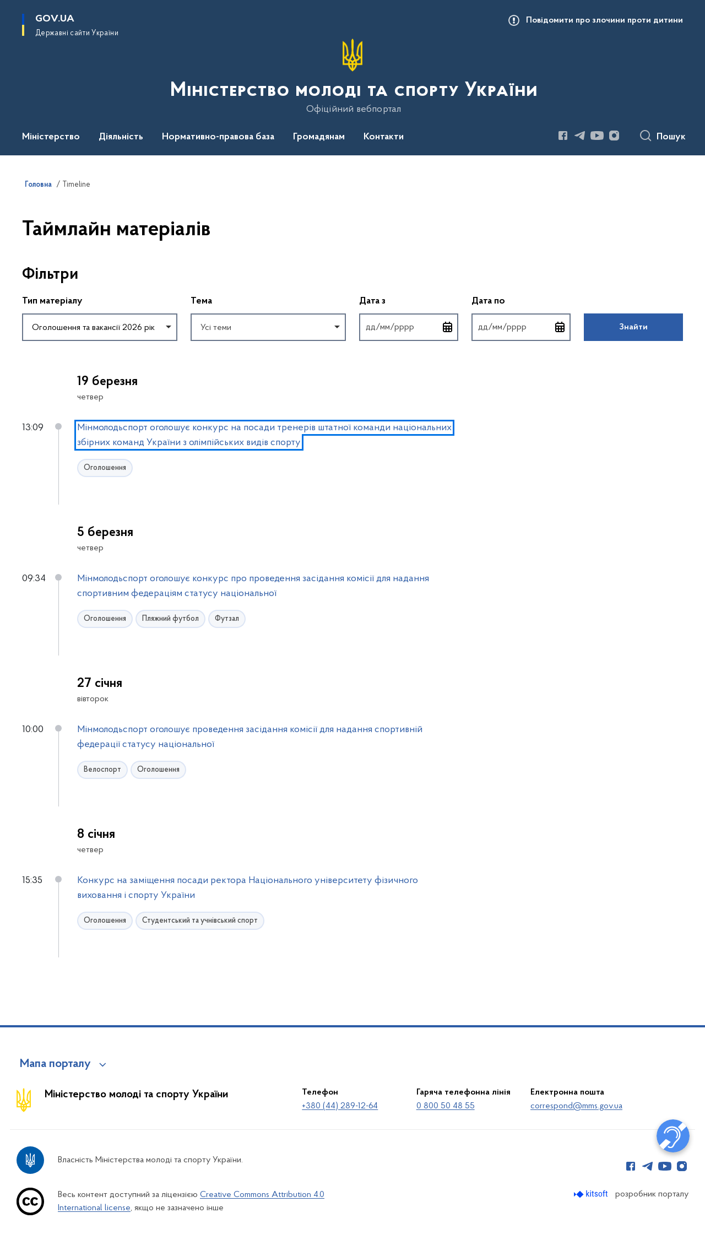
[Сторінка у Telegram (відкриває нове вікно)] (580, 135)
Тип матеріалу (52, 301)
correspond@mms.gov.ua (576, 1106)
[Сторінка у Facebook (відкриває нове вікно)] (563, 135)
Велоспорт (102, 770)
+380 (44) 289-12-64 (340, 1106)
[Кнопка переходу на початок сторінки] (680, 1226)
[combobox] (99, 327)
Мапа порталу (55, 1064)
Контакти (384, 137)
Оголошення (105, 468)
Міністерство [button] (51, 137)
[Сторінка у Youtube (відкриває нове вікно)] (597, 135)
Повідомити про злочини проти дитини (604, 20)
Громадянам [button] (319, 137)
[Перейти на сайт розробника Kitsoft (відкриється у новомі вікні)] (592, 1194)
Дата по (521, 300)
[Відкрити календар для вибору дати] (447, 327)
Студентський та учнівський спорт (200, 921)
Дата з (408, 300)
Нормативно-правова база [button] (218, 137)
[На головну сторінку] (352, 77)
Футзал (227, 619)
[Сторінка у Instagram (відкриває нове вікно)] (614, 135)
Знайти (633, 327)
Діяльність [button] (121, 137)
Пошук (671, 137)
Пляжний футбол (170, 619)
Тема (201, 301)
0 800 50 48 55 (445, 1106)
